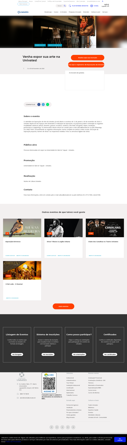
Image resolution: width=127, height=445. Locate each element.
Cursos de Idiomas (93, 393)
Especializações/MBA (94, 388)
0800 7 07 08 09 (24, 394)
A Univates (64, 12)
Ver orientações (79, 355)
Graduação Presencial (95, 378)
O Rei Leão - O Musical (14, 284)
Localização (70, 388)
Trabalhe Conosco (71, 395)
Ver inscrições (48, 355)
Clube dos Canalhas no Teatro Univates (103, 242)
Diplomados (70, 393)
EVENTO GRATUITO (40, 45)
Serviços (105, 12)
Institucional (70, 378)
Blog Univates (70, 418)
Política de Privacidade (13, 442)
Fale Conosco (23, 4)
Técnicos (91, 383)
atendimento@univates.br (28, 398)
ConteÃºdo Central (40, 1)
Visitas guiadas (71, 415)
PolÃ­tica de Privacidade (55, 1)
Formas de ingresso (72, 405)
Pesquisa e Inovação (76, 12)
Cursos (57, 12)
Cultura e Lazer (96, 12)
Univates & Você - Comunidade (97, 418)
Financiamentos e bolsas (73, 410)
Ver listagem (17, 355)
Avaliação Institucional (73, 386)
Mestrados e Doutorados (95, 386)
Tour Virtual (69, 383)
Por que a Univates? (72, 413)
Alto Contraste (81, 1)
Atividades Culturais (94, 415)
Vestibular (69, 408)
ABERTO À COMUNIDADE (55, 45)
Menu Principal (23, 1)
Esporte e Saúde (93, 410)
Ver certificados (110, 355)
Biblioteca (91, 408)
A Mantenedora (71, 381)
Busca (31, 1)
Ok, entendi (120, 439)
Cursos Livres (92, 390)
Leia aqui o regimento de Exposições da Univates (86, 65)
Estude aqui (49, 12)
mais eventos (63, 307)
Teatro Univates (93, 405)
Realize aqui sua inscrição (87, 58)
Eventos (90, 413)
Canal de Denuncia (69, 1)
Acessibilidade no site (93, 1)
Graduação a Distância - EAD (96, 381)
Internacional (70, 390)
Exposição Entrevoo (13, 242)
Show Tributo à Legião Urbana (58, 242)
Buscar (65, 6)
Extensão (87, 12)
